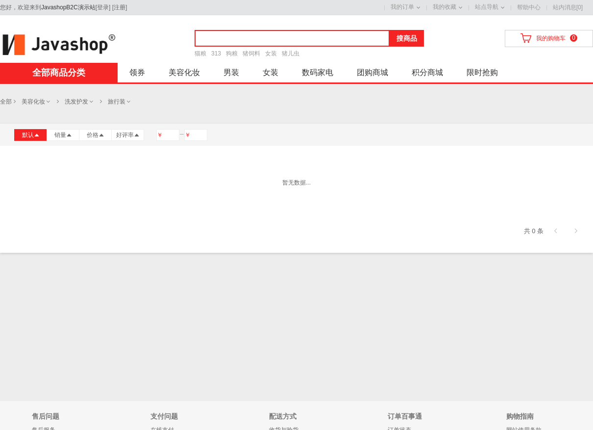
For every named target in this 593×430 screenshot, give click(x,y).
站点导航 (486, 6)
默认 (31, 135)
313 (216, 53)
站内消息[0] (568, 7)
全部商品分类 (58, 73)
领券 (137, 72)
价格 (95, 135)
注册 (119, 7)
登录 (103, 7)
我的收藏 (444, 6)
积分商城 (427, 72)
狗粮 (232, 53)
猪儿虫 (290, 53)
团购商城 (372, 72)
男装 (231, 72)
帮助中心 (529, 7)
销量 (63, 135)
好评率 (128, 135)
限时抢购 (482, 72)
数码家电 (317, 72)
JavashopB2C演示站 (68, 7)
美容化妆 (184, 72)
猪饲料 (251, 53)
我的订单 (402, 6)
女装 (271, 53)
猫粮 (200, 53)
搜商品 (406, 38)
